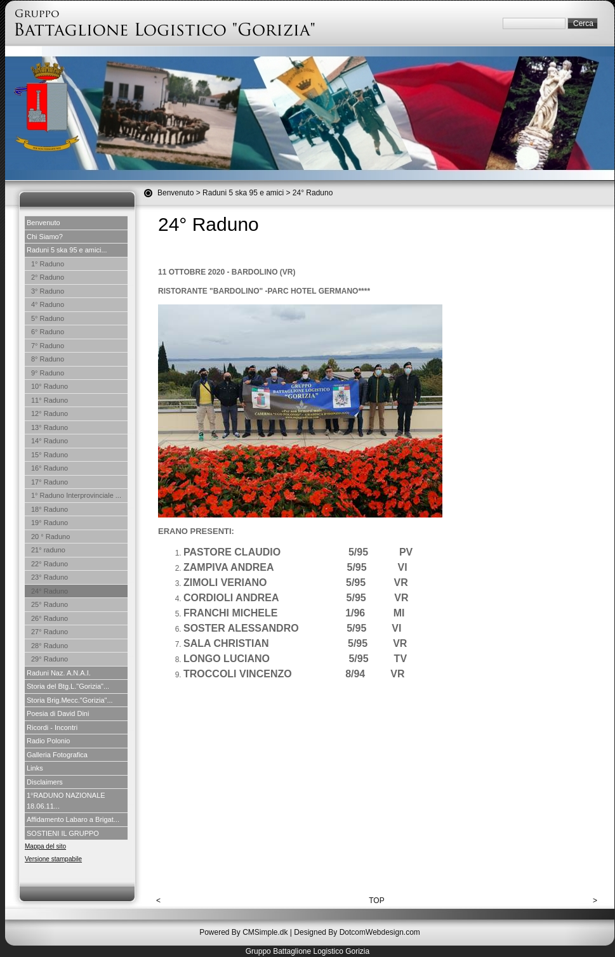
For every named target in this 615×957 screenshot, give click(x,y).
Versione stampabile (53, 859)
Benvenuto (175, 192)
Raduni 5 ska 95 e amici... (67, 250)
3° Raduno (47, 291)
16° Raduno (49, 468)
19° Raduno (49, 522)
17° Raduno (49, 482)
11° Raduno (49, 400)
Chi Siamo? (45, 236)
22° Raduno (49, 564)
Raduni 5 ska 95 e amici (243, 192)
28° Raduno (49, 645)
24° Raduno (49, 591)
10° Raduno (49, 386)
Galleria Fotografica (57, 754)
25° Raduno (49, 604)
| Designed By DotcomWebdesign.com (355, 932)
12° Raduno (49, 413)
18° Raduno (49, 509)
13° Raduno (49, 427)
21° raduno (48, 550)
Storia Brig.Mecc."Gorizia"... (70, 700)
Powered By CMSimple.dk (243, 932)
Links (35, 768)
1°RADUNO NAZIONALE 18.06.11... (66, 800)
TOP (376, 900)
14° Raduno (49, 441)
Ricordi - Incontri (52, 727)
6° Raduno (47, 331)
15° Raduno (49, 455)
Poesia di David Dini (58, 713)
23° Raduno (49, 577)
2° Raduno (47, 277)
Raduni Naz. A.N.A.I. (59, 673)
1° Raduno (47, 264)
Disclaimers (45, 782)
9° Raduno (47, 373)
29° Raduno (49, 659)
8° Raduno (47, 359)
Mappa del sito (45, 846)
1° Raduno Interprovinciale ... (76, 495)
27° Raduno (49, 631)
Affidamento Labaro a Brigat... (73, 819)
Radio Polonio (48, 741)
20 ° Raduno (50, 536)
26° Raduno (49, 618)
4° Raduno (47, 304)
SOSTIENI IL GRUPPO (63, 833)
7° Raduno (47, 345)
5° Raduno (47, 318)
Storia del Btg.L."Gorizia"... (68, 686)
